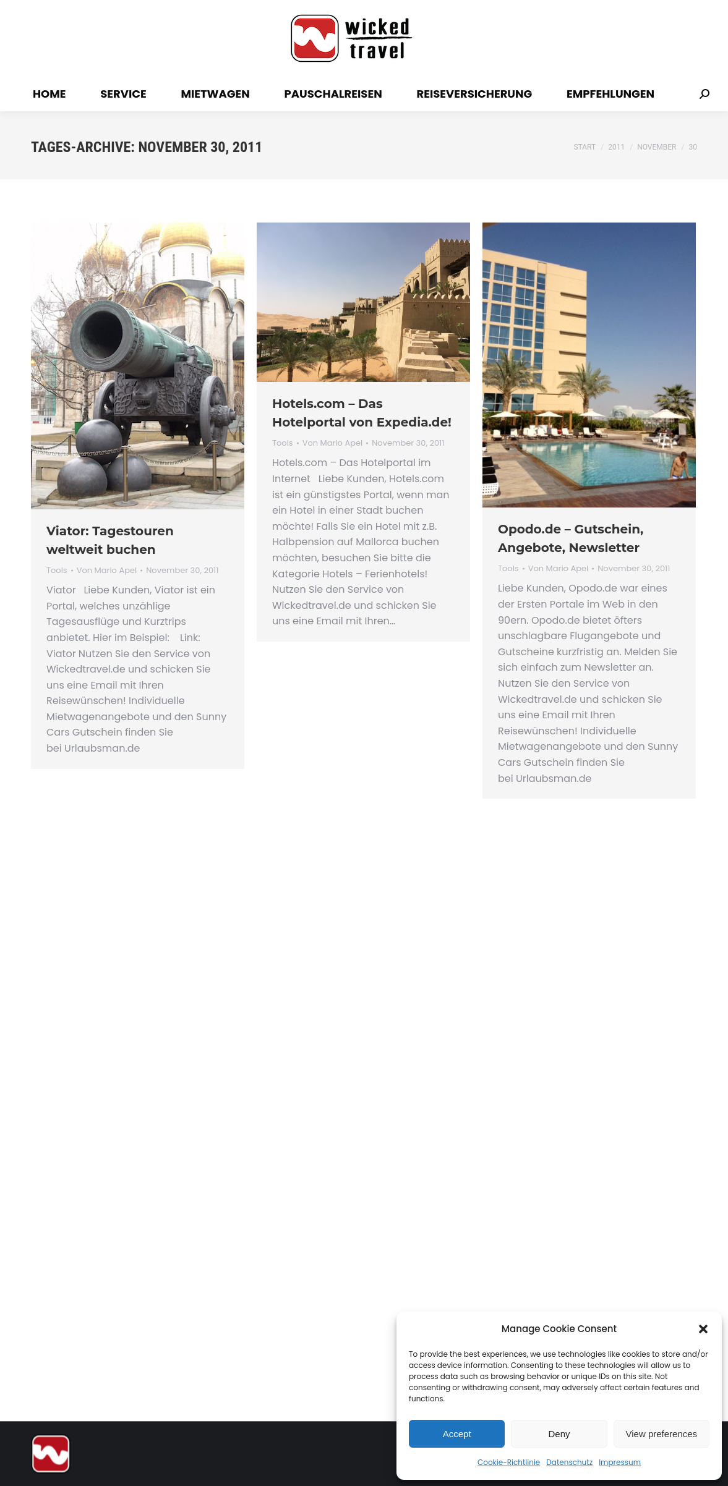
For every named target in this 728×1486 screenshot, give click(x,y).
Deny (559, 1434)
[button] (703, 1329)
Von (107, 570)
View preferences (662, 1434)
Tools (56, 570)
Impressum (620, 1462)
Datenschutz (569, 1462)
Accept (457, 1434)
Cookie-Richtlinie (508, 1462)
